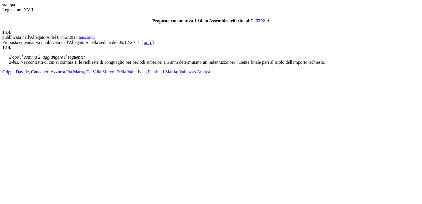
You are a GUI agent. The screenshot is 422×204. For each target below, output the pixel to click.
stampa (8, 4)
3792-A (263, 20)
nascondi (86, 37)
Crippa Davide (15, 71)
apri (148, 42)
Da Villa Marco (100, 71)
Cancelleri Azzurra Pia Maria (57, 71)
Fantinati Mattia (162, 71)
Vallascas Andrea (194, 71)
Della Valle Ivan (131, 71)
